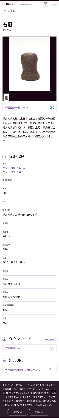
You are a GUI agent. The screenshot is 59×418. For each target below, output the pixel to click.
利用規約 (49, 339)
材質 (13, 167)
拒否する (17, 412)
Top (4, 11)
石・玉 (22, 167)
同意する (38, 412)
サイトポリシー (28, 404)
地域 (13, 171)
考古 (5, 167)
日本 (21, 171)
